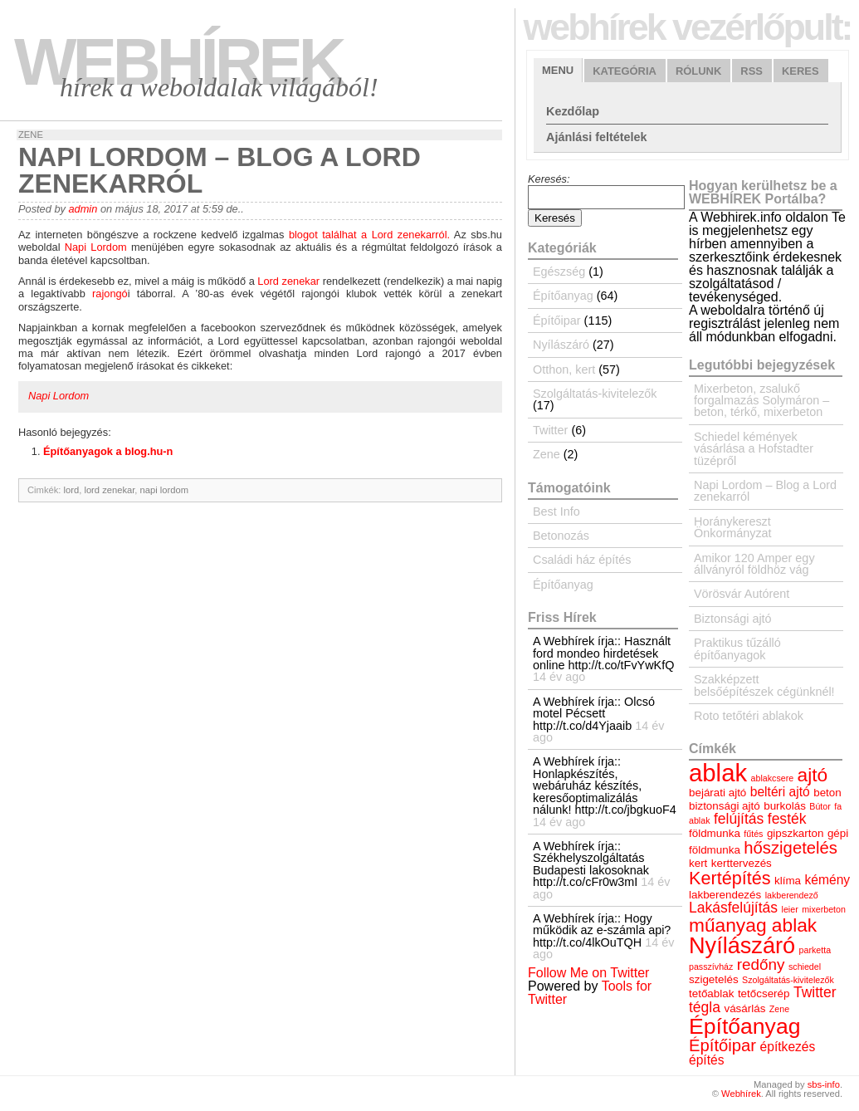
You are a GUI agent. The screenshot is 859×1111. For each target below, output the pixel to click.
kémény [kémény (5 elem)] (828, 880)
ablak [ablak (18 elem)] (718, 772)
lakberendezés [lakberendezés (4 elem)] (725, 894)
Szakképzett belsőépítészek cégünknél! (764, 685)
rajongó (110, 293)
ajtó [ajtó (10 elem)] (813, 775)
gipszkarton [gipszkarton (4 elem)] (795, 833)
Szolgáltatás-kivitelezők (595, 393)
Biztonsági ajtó (733, 618)
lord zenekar (109, 490)
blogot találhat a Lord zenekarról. (371, 234)
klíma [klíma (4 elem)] (787, 880)
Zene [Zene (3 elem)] (779, 1009)
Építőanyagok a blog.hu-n (108, 451)
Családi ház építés (582, 559)
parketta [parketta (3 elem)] (815, 950)
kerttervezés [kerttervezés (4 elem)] (741, 863)
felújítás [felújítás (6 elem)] (739, 818)
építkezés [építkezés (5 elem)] (788, 1047)
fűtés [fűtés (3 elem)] (753, 834)
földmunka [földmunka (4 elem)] (714, 833)
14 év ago (559, 676)
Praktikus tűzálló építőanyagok (737, 648)
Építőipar (557, 320)
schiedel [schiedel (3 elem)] (804, 967)
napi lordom (164, 490)
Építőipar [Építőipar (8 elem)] (722, 1045)
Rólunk (698, 71)
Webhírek (178, 62)
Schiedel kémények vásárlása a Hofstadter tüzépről (753, 448)
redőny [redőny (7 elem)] (761, 964)
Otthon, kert (564, 369)
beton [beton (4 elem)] (827, 792)
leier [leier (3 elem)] (790, 909)
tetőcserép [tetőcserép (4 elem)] (764, 993)
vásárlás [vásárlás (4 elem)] (744, 1008)
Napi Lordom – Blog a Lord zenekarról (765, 490)
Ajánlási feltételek (596, 137)
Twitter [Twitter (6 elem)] (815, 992)
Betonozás (561, 535)
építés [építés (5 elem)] (706, 1060)
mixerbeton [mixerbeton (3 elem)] (824, 909)
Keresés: (549, 179)
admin (82, 209)
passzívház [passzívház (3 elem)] (711, 967)
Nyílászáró (561, 344)
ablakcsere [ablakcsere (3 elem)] (772, 778)
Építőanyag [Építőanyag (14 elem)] (744, 1026)
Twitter (550, 430)
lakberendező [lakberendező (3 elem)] (791, 895)
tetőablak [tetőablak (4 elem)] (711, 993)
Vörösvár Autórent (741, 593)
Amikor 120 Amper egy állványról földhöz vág (754, 563)
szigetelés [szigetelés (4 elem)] (714, 979)
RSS (751, 71)
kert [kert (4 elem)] (698, 863)
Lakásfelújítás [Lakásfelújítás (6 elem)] (733, 907)
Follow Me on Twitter (588, 973)
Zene (30, 134)
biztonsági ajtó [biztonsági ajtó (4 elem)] (724, 806)
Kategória (624, 71)
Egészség (559, 271)
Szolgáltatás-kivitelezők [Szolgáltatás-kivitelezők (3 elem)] (788, 980)
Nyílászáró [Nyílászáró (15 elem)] (742, 945)
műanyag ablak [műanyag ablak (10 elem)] (753, 925)
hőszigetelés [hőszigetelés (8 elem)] (790, 848)
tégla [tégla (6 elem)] (704, 1007)
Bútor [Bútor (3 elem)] (819, 806)
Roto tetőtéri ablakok (748, 715)
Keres (800, 71)
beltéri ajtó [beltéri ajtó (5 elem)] (780, 792)
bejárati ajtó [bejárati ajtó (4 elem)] (717, 792)
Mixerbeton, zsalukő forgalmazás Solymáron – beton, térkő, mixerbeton (761, 400)
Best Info (556, 511)
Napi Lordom (96, 247)
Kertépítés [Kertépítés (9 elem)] (730, 878)
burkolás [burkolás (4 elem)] (785, 806)
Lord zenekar (288, 281)
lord (72, 490)
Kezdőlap (572, 111)
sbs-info (824, 1084)
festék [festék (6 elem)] (787, 818)
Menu (557, 70)
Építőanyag (563, 295)
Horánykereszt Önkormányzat (733, 527)
